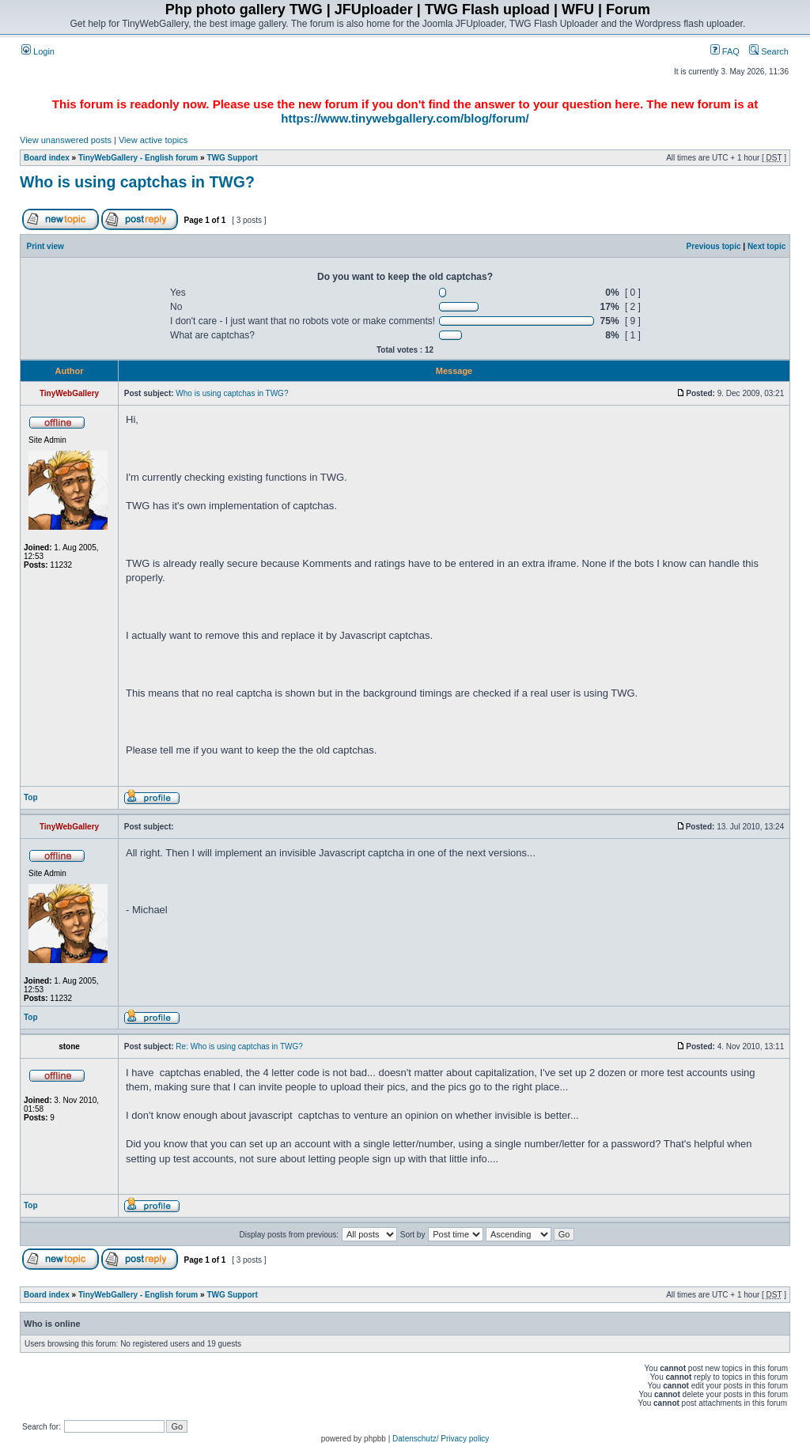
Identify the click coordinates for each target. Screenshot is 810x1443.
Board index (47, 157)
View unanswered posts (66, 140)
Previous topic (714, 246)
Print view (45, 246)
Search (769, 51)
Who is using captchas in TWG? (137, 182)
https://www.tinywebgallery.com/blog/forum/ (404, 118)
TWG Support (231, 157)
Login (38, 51)
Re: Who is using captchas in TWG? (239, 1046)
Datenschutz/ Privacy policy (440, 1438)
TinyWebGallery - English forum (138, 157)
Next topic (766, 246)
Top (31, 797)
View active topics (153, 140)
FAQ (725, 51)
